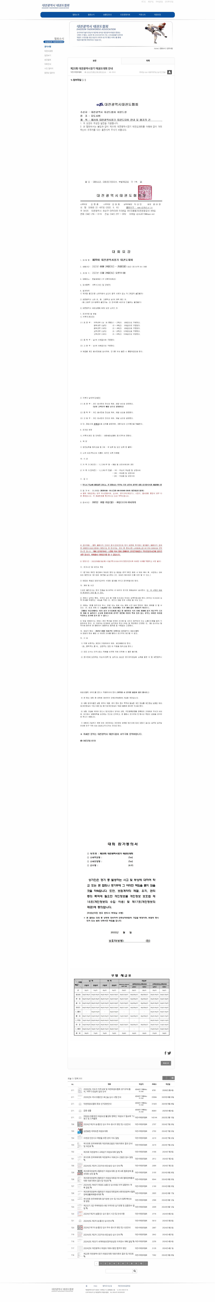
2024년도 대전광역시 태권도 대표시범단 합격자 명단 (105, 1248)
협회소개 (76, 15)
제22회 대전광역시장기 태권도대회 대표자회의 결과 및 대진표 (109, 1254)
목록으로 (166, 1063)
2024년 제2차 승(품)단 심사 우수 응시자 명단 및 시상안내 (107, 1124)
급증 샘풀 (88, 1110)
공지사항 (47, 47)
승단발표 (47, 60)
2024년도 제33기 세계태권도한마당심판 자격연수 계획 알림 (108, 1241)
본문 (94, 61)
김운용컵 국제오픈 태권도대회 (96, 1131)
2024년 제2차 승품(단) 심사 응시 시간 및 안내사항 (104, 1214)
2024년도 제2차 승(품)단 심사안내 (98, 1221)
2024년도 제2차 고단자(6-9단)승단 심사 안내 (102, 1235)
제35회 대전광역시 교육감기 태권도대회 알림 (102, 1152)
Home (156, 48)
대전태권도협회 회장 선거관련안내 (97, 1104)
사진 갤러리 (48, 68)
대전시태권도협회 (76, 72)
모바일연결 (159, 2)
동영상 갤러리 (49, 73)
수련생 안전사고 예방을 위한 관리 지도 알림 (101, 1138)
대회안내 (47, 64)
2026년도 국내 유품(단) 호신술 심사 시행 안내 (102, 1097)
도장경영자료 (125, 15)
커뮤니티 (142, 15)
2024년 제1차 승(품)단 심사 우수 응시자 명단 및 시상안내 (107, 1227)
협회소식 (91, 15)
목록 (148, 61)
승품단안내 (107, 15)
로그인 (144, 2)
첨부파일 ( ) (78, 80)
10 (141, 1263)
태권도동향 (48, 51)
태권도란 (157, 15)
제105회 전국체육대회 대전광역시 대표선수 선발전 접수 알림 (108, 1157)
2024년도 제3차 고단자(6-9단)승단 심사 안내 (102, 1166)
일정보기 (47, 55)
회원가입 (150, 2)
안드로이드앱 (169, 2)
